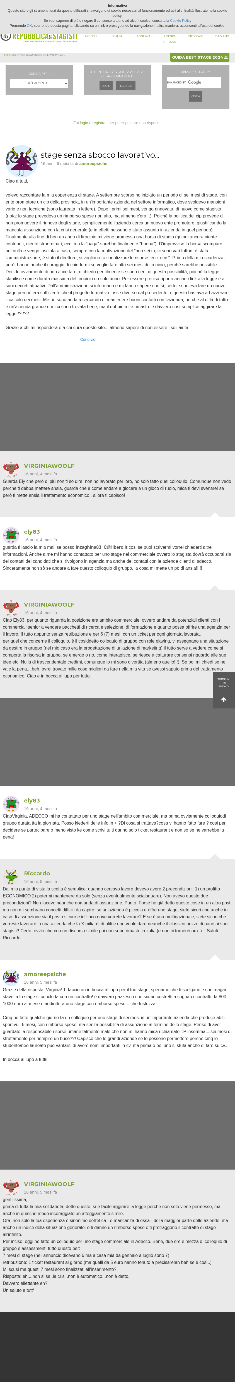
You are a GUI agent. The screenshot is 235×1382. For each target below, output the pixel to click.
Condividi (88, 339)
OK (29, 26)
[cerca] (194, 82)
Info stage (195, 36)
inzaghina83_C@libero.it (101, 547)
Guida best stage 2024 (199, 57)
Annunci (143, 36)
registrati (100, 123)
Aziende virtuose (169, 39)
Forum (117, 36)
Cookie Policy (180, 21)
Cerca (196, 96)
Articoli (91, 36)
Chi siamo (222, 36)
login (84, 123)
